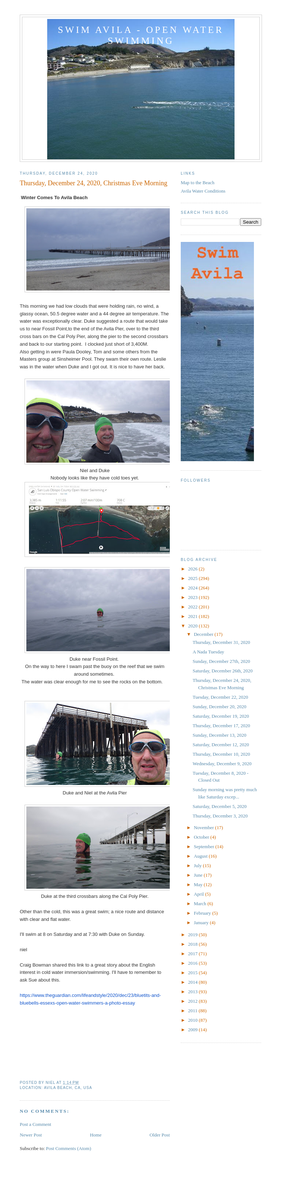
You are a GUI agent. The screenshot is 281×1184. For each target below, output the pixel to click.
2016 (193, 963)
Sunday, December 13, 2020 (219, 735)
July (198, 865)
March (200, 903)
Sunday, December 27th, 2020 (221, 661)
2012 (193, 1001)
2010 (193, 1020)
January (202, 922)
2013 (193, 991)
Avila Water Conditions (203, 191)
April (199, 894)
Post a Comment (35, 1124)
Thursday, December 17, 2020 (221, 725)
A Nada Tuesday (208, 651)
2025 (193, 578)
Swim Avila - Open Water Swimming (141, 35)
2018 (193, 944)
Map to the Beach (197, 182)
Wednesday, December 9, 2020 (221, 763)
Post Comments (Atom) (68, 1148)
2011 (193, 1010)
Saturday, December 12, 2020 (220, 744)
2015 (193, 972)
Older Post (160, 1135)
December (204, 634)
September (205, 846)
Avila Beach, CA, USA (68, 1088)
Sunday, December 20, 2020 (219, 706)
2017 (193, 953)
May (199, 884)
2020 (193, 626)
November (204, 827)
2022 (193, 607)
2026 (193, 569)
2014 (193, 982)
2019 (193, 934)
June (199, 875)
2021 (193, 616)
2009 (193, 1029)
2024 (193, 588)
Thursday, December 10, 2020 (221, 754)
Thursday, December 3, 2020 (219, 816)
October (202, 837)
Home (96, 1135)
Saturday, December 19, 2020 (220, 716)
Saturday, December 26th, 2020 (222, 670)
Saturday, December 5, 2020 (219, 806)
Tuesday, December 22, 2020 (220, 697)
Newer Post (31, 1135)
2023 (193, 597)
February (203, 913)
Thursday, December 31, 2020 (221, 642)
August (201, 856)
